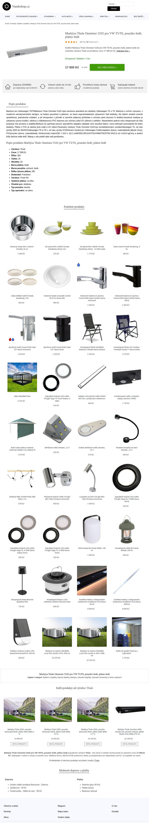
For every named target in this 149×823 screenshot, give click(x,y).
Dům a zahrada (85, 16)
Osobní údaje (64, 817)
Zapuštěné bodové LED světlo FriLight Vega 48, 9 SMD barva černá (126, 499)
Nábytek (104, 16)
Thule (83, 51)
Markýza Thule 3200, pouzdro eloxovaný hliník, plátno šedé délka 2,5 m (56, 731)
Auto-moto (66, 16)
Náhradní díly (121, 16)
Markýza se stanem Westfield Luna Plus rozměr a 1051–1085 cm (91, 653)
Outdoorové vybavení (26, 16)
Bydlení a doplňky (23, 23)
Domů (7, 16)
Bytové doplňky (63, 677)
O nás (114, 806)
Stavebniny (49, 16)
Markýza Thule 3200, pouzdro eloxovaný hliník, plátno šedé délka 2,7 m (93, 731)
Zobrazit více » (123, 51)
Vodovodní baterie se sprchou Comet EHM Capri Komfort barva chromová (92, 298)
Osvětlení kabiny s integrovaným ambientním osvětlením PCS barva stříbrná (127, 602)
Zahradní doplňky (84, 677)
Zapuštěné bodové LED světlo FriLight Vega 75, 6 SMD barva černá (57, 550)
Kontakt (115, 811)
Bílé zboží (138, 16)
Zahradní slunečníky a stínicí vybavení (107, 677)
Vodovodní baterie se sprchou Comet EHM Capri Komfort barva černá (127, 298)
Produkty (13, 23)
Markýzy (73, 677)
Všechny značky (11, 806)
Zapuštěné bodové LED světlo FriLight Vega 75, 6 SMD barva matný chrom (22, 550)
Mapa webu (63, 811)
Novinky (7, 811)
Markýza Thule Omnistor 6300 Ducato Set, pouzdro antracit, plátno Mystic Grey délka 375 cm (129, 731)
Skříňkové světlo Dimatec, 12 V (57, 448)
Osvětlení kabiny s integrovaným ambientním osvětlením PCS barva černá (92, 602)
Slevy (6, 817)
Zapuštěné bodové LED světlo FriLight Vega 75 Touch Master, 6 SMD (57, 398)
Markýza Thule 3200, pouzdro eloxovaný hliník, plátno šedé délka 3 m (19, 731)
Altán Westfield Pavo (22, 396)
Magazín (61, 806)
